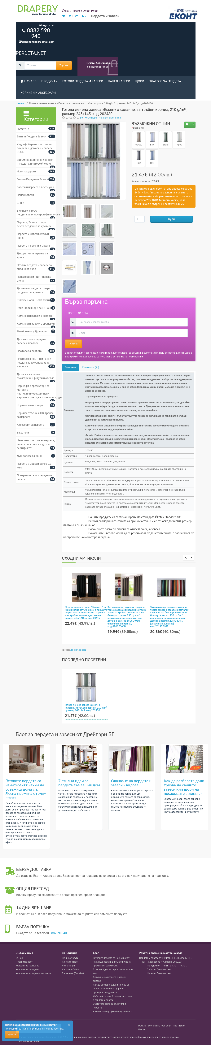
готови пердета (120, 1037)
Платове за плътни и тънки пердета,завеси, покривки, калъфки (34, 362)
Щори (139, 81)
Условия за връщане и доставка (33, 973)
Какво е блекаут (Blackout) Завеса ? (112, 1011)
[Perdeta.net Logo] (37, 11)
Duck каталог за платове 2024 (154, 1025)
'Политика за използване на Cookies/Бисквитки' (31, 1025)
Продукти (49, 81)
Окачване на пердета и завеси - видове (131, 782)
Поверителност (24, 962)
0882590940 (58, 933)
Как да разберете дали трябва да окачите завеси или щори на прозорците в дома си (184, 787)
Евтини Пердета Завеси (31, 136)
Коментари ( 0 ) (90, 367)
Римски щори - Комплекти (33, 300)
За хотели (23, 432)
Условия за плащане (27, 969)
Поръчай (73, 343)
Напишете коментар (110, 117)
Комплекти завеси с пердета (35, 315)
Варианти (138, 128)
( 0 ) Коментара (88, 117)
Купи (171, 219)
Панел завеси (119, 81)
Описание (70, 367)
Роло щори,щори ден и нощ (34, 307)
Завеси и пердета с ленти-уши (35, 187)
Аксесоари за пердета (30, 424)
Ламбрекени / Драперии (32, 331)
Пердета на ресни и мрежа (33, 245)
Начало (28, 81)
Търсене (63, 65)
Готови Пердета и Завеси (82, 81)
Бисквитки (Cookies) (73, 973)
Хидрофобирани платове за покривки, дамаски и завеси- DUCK (35, 148)
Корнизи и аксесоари (38, 93)
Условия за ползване (27, 965)
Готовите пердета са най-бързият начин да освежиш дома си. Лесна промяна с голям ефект (26, 789)
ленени (74, 650)
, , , (162, 962)
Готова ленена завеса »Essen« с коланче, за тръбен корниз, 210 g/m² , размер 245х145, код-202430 (86, 707)
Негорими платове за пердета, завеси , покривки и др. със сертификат (36, 444)
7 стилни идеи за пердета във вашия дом (79, 782)
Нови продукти (26, 171)
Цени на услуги (70, 958)
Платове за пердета (165, 81)
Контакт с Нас (69, 962)
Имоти (142, 1029)
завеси (82, 650)
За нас (19, 958)
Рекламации (69, 965)
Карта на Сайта (70, 969)
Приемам (12, 1034)
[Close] (69, 1025)
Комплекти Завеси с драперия (36, 323)
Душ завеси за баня (29, 455)
